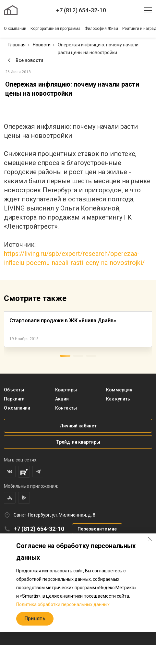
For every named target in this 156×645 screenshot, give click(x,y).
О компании (15, 28)
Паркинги (14, 398)
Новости (42, 44)
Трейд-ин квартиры (78, 442)
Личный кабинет (78, 425)
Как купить (118, 398)
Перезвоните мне (97, 529)
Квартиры (66, 389)
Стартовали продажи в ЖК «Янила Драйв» (62, 320)
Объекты (14, 389)
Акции (62, 398)
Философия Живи (101, 28)
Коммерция (119, 389)
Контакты (66, 408)
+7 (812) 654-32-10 (81, 10)
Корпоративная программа (55, 28)
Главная (17, 44)
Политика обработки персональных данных (63, 604)
